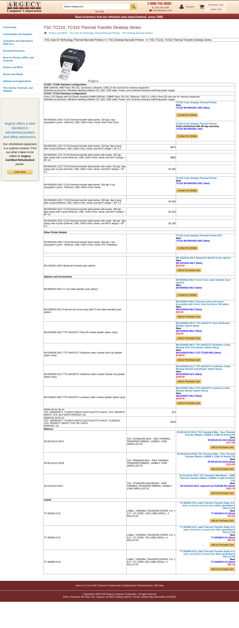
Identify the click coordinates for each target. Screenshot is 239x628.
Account (189, 7)
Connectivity (9, 27)
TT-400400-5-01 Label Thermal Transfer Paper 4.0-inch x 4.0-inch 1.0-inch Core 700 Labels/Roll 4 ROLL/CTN (207, 530)
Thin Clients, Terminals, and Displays (18, 89)
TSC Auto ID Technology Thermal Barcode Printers (94, 33)
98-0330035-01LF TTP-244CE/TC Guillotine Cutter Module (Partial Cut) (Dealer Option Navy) (203, 367)
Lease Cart (215, 9)
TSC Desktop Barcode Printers (137, 33)
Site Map (99, 11)
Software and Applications (17, 81)
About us (80, 585)
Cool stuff (92, 585)
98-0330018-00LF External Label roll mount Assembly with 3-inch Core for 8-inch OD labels (202, 303)
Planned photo (145, 585)
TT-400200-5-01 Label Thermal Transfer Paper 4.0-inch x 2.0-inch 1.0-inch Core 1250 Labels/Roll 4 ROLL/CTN (207, 506)
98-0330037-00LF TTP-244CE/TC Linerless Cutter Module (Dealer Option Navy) (203, 389)
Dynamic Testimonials (109, 585)
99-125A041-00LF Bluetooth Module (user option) (203, 258)
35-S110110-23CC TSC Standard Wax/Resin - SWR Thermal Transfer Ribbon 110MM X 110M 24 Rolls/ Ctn (207, 478)
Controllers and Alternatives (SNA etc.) (18, 42)
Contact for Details (187, 115)
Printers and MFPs (13, 67)
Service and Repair (13, 74)
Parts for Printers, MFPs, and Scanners (18, 59)
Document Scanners (14, 51)
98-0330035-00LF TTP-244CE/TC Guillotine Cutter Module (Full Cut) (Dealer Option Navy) (203, 346)
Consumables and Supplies (17, 34)
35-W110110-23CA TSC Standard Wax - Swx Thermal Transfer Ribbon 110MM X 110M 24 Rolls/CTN (206, 433)
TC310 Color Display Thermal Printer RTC (199, 235)
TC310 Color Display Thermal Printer (196, 178)
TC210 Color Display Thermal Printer (196, 102)
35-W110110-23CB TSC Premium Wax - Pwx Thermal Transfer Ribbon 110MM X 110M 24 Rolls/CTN (206, 455)
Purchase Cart (215, 5)
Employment (128, 585)
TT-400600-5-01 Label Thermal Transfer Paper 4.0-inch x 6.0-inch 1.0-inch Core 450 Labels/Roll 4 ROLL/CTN (207, 554)
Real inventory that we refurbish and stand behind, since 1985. (119, 17)
